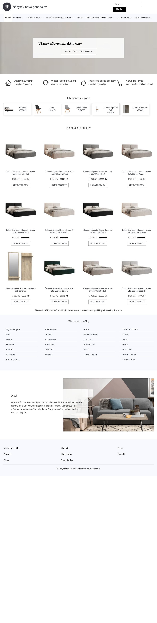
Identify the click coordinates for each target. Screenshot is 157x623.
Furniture (10, 344)
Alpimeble (49, 349)
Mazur (9, 339)
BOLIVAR (127, 349)
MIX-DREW (50, 339)
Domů (8, 18)
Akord (125, 339)
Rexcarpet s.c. (13, 359)
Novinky (8, 454)
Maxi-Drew (50, 344)
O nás (120, 448)
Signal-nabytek (13, 329)
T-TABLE (49, 354)
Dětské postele (142, 18)
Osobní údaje (67, 460)
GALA (87, 349)
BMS (8, 334)
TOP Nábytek (51, 329)
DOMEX (49, 334)
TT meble (10, 354)
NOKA (126, 334)
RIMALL (10, 349)
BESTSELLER (91, 334)
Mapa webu (66, 454)
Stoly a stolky (123, 18)
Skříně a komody (34, 18)
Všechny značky (11, 448)
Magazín (65, 448)
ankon (87, 329)
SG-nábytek (89, 344)
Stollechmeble (129, 354)
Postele (17, 18)
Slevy (6, 460)
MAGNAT (88, 339)
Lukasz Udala (129, 359)
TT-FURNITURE (130, 329)
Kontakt (121, 454)
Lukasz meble (90, 354)
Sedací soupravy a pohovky (59, 18)
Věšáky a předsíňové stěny (99, 18)
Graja (125, 344)
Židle (79, 18)
